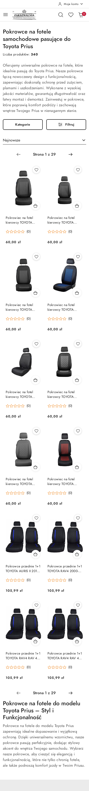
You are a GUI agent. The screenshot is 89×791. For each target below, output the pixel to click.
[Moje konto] (70, 4)
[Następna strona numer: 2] (70, 154)
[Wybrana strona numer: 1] (44, 154)
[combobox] (44, 140)
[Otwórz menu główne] (5, 14)
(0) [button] (29, 231)
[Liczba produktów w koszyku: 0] (80, 14)
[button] (18, 232)
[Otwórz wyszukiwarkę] (60, 14)
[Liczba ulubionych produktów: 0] (70, 14)
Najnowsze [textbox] (11, 140)
